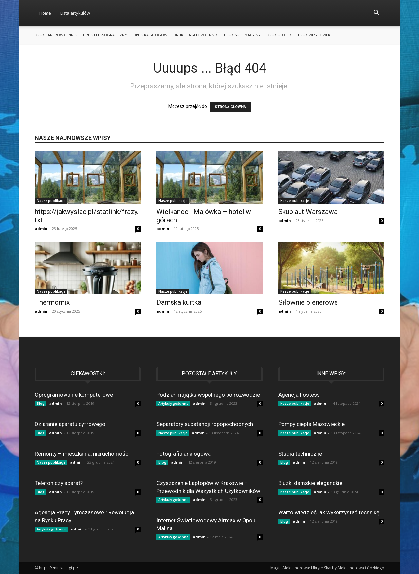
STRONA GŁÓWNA (230, 107)
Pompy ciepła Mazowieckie (311, 424)
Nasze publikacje (51, 200)
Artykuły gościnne (51, 529)
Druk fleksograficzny (105, 34)
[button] (376, 13)
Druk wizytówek (314, 34)
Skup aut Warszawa (307, 212)
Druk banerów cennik (56, 34)
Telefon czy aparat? (59, 483)
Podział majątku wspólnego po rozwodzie (208, 394)
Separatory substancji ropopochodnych (204, 424)
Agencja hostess (299, 394)
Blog (41, 403)
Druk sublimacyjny (242, 34)
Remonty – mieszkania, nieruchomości (82, 453)
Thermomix (52, 302)
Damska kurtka (178, 302)
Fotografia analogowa (183, 453)
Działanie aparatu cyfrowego (70, 424)
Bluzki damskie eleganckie (310, 483)
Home (45, 13)
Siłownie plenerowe (308, 302)
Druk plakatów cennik (195, 34)
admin (41, 228)
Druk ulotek (279, 34)
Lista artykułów (75, 13)
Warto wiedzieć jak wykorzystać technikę (328, 512)
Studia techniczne (300, 453)
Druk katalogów (150, 34)
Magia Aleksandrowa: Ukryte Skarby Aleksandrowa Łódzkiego (327, 568)
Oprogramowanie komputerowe (74, 394)
